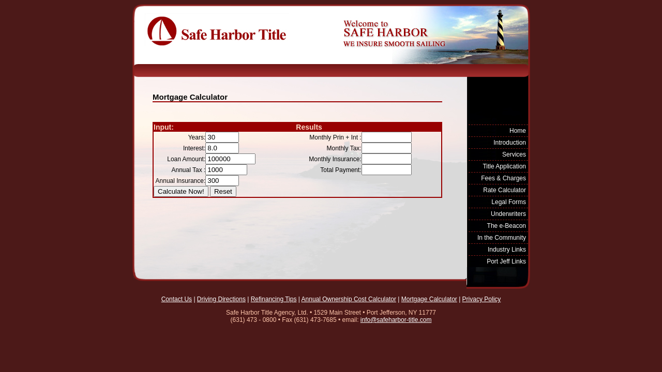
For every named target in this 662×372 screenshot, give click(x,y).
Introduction (509, 142)
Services (514, 154)
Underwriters (508, 214)
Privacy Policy (481, 299)
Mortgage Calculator (429, 299)
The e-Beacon (506, 225)
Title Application (504, 166)
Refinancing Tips (274, 299)
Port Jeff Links (506, 261)
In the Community (501, 237)
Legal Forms (508, 202)
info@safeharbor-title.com (396, 319)
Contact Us (176, 299)
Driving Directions (221, 299)
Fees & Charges (503, 178)
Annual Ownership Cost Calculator (349, 299)
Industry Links (507, 249)
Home (517, 130)
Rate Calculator (504, 190)
